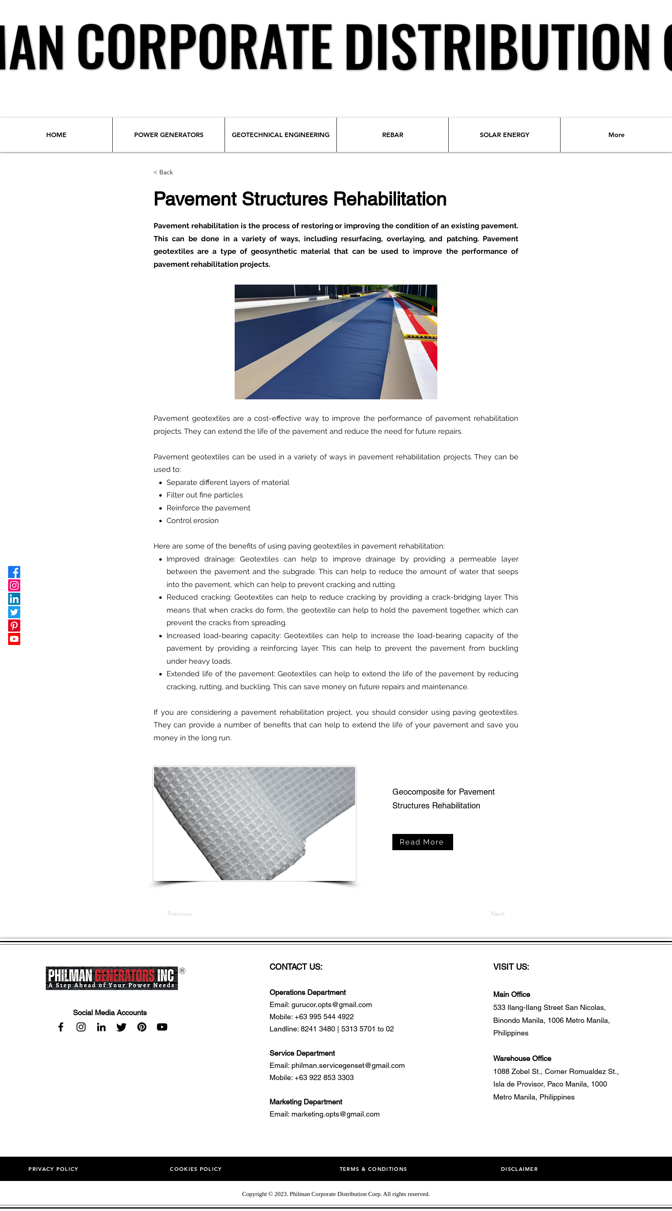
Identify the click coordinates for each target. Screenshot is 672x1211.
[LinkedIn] (14, 599)
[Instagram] (14, 585)
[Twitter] (14, 612)
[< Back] (180, 172)
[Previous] (179, 914)
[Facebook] (14, 572)
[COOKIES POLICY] (196, 1169)
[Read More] (422, 842)
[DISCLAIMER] (520, 1169)
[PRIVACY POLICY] (54, 1169)
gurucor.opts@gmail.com (331, 1004)
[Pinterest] (14, 625)
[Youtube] (14, 639)
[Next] (497, 914)
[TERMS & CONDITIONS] (374, 1169)
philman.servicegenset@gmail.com (348, 1065)
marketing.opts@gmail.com (335, 1114)
